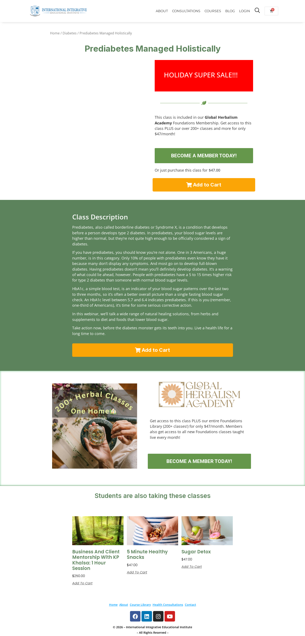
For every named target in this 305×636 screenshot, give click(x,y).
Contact (190, 605)
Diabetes (70, 33)
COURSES (213, 11)
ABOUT (162, 11)
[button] (204, 185)
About (123, 605)
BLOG (230, 11)
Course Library (140, 605)
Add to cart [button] (82, 583)
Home (55, 33)
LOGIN (244, 11)
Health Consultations (168, 605)
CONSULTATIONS (186, 11)
